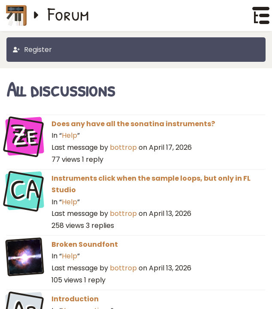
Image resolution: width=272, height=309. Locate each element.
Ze (24, 135)
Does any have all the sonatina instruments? (133, 124)
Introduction (75, 299)
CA (24, 189)
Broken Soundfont (84, 244)
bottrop (123, 147)
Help (69, 135)
